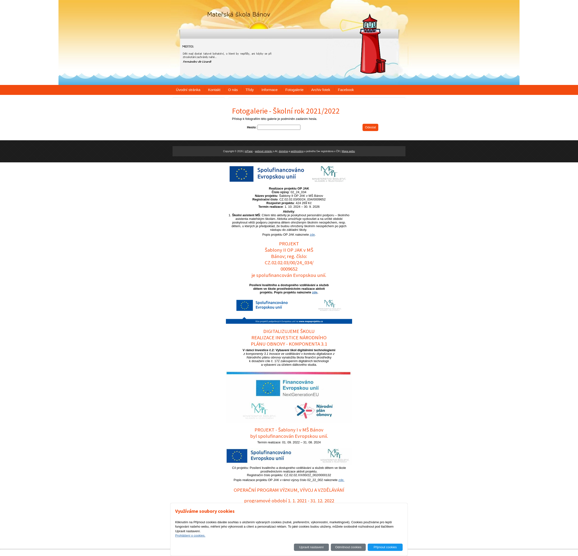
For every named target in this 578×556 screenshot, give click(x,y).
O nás (233, 90)
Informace (269, 90)
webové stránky (263, 151)
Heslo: (252, 127)
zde (312, 234)
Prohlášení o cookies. (190, 535)
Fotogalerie (294, 90)
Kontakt (214, 90)
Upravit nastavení (311, 547)
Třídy (250, 90)
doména (283, 151)
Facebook (346, 90)
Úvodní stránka (188, 90)
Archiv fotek (320, 90)
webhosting (297, 151)
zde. (342, 480)
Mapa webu (348, 151)
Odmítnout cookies (348, 547)
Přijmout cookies (385, 547)
